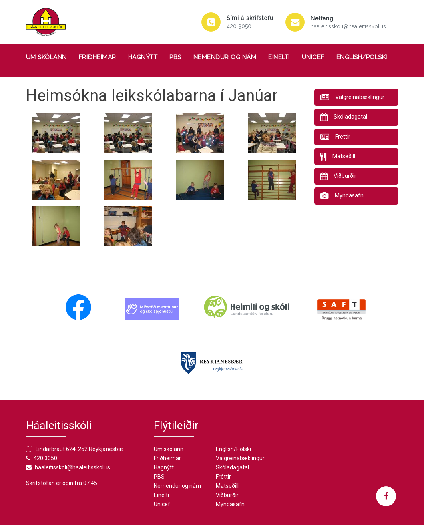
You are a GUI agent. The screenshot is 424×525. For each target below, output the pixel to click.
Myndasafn (230, 504)
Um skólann (46, 57)
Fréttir (223, 476)
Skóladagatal (232, 467)
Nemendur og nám (225, 57)
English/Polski (361, 57)
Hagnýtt (143, 57)
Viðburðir (227, 495)
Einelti (279, 57)
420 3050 (239, 26)
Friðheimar (97, 57)
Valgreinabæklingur (240, 458)
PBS (175, 57)
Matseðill (227, 486)
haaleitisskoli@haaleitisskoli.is (348, 26)
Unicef (313, 57)
